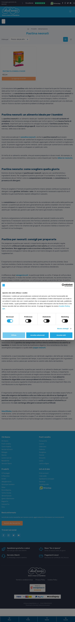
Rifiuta (13, 335)
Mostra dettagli (62, 328)
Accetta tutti (61, 335)
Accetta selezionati (37, 335)
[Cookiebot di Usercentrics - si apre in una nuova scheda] (63, 285)
